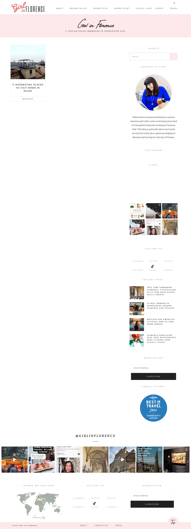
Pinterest (138, 270)
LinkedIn (168, 270)
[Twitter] (153, 257)
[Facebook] (138, 257)
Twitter (153, 261)
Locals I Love (144, 8)
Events (160, 8)
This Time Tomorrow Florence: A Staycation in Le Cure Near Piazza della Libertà (161, 291)
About (61, 8)
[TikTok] (94, 503)
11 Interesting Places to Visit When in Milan (27, 87)
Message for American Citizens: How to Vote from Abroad (161, 321)
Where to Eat (123, 8)
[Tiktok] (152, 266)
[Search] (174, 56)
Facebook (138, 261)
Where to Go (101, 8)
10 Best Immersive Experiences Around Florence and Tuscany (160, 305)
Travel (175, 8)
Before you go (79, 8)
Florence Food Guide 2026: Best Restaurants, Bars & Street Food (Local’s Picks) (162, 338)
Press (118, 525)
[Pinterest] (138, 266)
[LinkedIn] (168, 266)
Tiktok (152, 270)
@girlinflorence (95, 435)
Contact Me (101, 525)
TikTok (94, 507)
